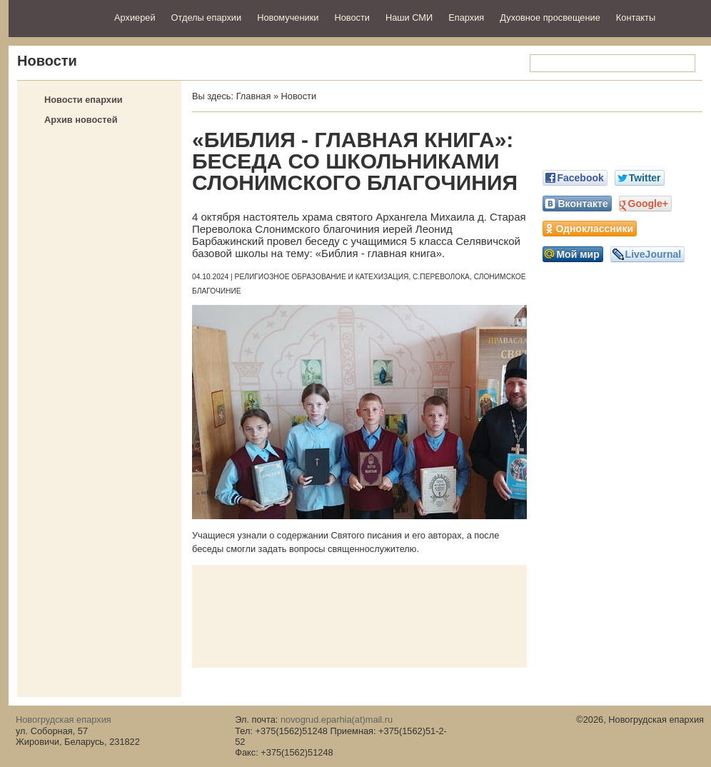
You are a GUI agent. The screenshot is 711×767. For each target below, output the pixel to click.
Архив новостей (81, 119)
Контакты (635, 17)
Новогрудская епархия (57, 17)
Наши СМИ (409, 17)
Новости (352, 17)
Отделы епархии (206, 17)
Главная (253, 96)
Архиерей (135, 17)
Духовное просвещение (550, 17)
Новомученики (287, 17)
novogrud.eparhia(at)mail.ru (337, 719)
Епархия (466, 17)
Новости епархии (83, 99)
